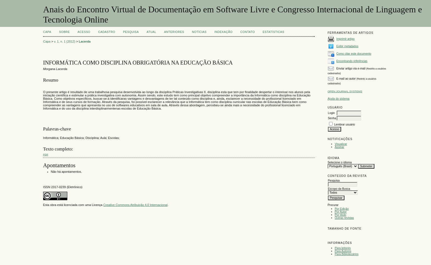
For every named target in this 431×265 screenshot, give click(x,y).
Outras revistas (344, 217)
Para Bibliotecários (347, 254)
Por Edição (342, 208)
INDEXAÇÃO (223, 32)
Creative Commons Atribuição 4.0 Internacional (135, 205)
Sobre (64, 32)
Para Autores (343, 251)
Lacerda (85, 41)
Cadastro (106, 32)
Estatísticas (273, 32)
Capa (47, 32)
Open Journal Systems (345, 91)
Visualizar (341, 144)
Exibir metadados (347, 46)
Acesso (84, 32)
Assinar (339, 147)
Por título (340, 214)
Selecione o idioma (340, 162)
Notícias (199, 32)
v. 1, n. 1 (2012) (64, 41)
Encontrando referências (352, 61)
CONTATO (247, 32)
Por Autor (341, 211)
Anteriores (174, 32)
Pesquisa (131, 32)
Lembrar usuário (344, 124)
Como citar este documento (353, 53)
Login (331, 113)
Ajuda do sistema (339, 98)
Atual (151, 32)
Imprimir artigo (345, 38)
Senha (332, 118)
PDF (45, 154)
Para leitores (343, 248)
